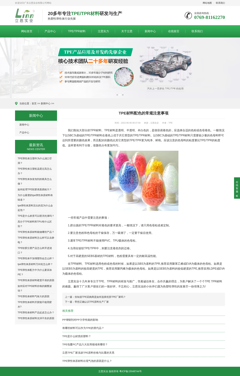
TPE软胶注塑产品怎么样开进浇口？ (35, 250)
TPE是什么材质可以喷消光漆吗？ (36, 215)
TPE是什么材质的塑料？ (76, 336)
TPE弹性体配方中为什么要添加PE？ (35, 272)
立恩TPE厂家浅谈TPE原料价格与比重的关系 (88, 352)
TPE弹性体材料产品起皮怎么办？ (36, 312)
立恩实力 (103, 31)
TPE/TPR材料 (77, 31)
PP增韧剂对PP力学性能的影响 (80, 319)
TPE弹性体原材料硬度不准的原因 (36, 280)
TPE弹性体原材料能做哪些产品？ (36, 232)
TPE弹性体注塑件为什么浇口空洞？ (35, 160)
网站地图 (207, 3)
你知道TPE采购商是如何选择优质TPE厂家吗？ (100, 296)
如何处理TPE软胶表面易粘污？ (35, 189)
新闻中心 (150, 31)
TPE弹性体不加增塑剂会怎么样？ (36, 258)
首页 (34, 103)
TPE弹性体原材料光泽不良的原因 (36, 318)
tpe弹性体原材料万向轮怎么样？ (35, 264)
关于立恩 (126, 31)
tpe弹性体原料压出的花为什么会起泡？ (35, 207)
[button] (117, 95)
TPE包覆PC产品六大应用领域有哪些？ (85, 344)
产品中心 (50, 31)
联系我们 (220, 3)
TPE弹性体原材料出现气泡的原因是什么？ (87, 360)
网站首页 (26, 31)
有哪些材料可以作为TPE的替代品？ (83, 327)
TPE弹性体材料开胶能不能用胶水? (35, 304)
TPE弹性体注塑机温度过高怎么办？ (35, 171)
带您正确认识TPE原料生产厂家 (92, 301)
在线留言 (173, 31)
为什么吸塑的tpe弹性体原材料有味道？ (35, 197)
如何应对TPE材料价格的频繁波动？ (35, 288)
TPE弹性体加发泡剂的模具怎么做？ (35, 181)
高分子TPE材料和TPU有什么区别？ (35, 224)
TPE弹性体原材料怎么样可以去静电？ (36, 240)
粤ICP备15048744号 (130, 371)
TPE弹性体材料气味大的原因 (33, 296)
